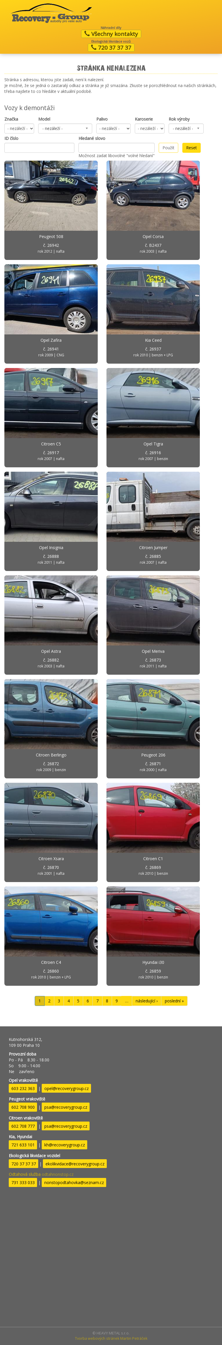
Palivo (102, 119)
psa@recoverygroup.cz (65, 1107)
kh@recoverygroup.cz (64, 1145)
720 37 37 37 (111, 47)
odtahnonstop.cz (41, 1174)
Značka (11, 119)
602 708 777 (23, 1126)
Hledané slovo (91, 138)
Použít (168, 147)
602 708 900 (23, 1107)
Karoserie (144, 119)
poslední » (174, 1001)
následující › (147, 1001)
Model (44, 119)
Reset (191, 147)
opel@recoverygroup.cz (66, 1088)
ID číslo (11, 138)
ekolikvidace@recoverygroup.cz (75, 1164)
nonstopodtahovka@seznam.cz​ (74, 1182)
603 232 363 (23, 1088)
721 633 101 (23, 1145)
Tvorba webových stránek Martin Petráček (111, 1338)
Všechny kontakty (111, 34)
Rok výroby (179, 119)
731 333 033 (23, 1182)
